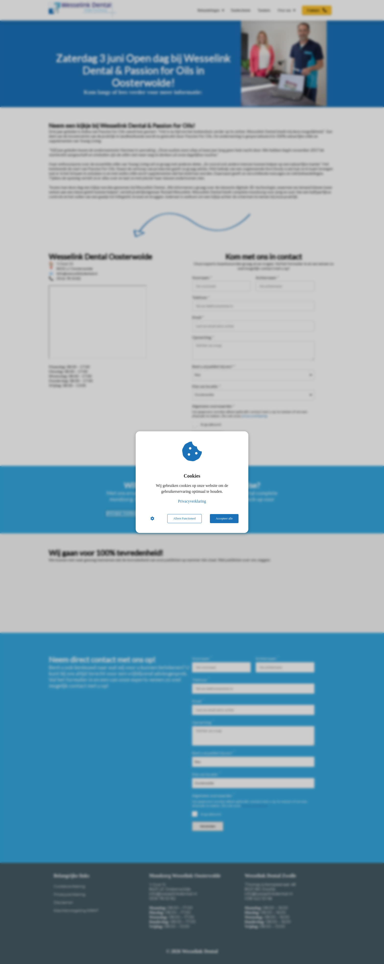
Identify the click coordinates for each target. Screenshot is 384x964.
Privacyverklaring (192, 501)
